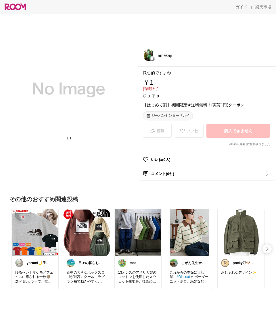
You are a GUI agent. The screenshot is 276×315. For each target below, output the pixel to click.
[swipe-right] (267, 248)
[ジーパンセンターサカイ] (168, 115)
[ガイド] (241, 6)
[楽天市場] (263, 6)
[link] (35, 232)
